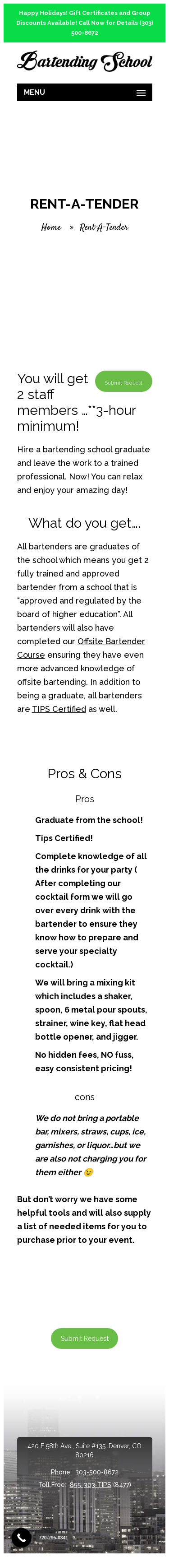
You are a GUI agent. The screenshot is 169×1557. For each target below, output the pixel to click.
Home (51, 227)
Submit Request (85, 1338)
